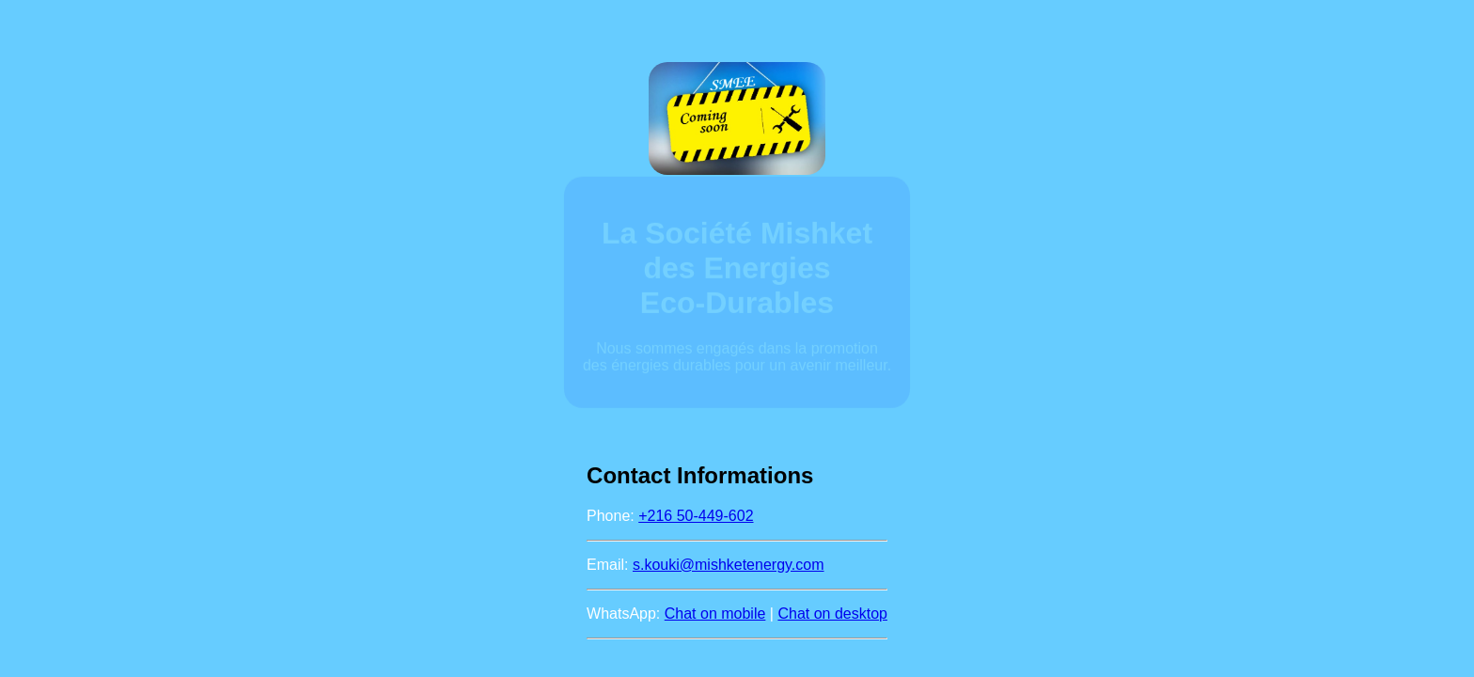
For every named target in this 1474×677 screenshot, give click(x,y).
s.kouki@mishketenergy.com (728, 565)
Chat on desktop (832, 614)
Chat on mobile (715, 614)
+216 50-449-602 (695, 516)
